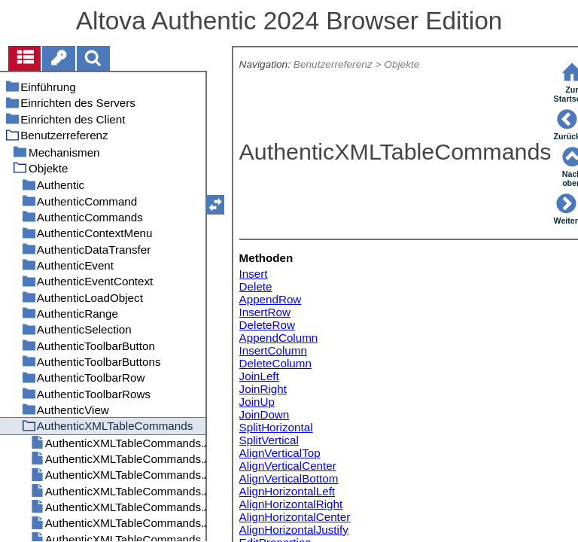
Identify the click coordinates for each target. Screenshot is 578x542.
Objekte (401, 64)
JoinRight (263, 388)
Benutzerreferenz (333, 64)
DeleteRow (267, 324)
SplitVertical (269, 440)
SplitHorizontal (276, 427)
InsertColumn (273, 350)
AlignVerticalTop (280, 452)
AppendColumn (278, 337)
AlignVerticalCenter (287, 465)
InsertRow (265, 312)
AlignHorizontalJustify (293, 529)
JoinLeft (259, 376)
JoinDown (264, 414)
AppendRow (270, 299)
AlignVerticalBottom (289, 478)
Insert (253, 273)
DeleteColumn (275, 363)
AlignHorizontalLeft (287, 491)
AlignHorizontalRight (291, 504)
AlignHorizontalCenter (295, 516)
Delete (255, 286)
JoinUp (257, 401)
